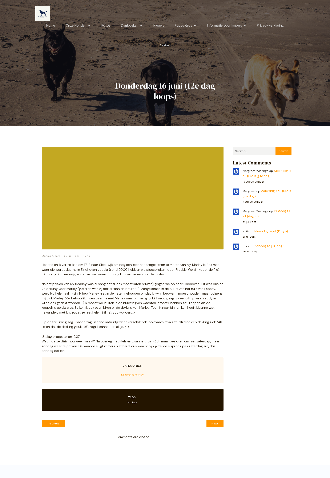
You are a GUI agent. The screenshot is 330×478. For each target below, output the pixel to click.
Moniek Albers (51, 256)
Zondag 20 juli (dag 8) (270, 246)
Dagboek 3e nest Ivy (132, 375)
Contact (165, 45)
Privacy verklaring (270, 25)
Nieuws (158, 25)
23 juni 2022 (72, 256)
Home (50, 25)
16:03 (87, 256)
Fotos (105, 25)
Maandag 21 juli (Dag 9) (271, 232)
